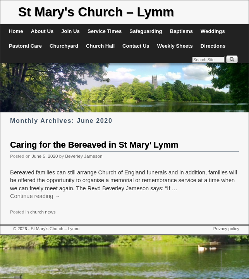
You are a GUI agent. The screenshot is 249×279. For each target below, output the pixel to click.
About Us (42, 31)
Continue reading (35, 196)
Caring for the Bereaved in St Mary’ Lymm (94, 145)
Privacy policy (226, 228)
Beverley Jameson (83, 155)
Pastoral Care (25, 46)
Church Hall (100, 46)
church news (43, 211)
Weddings (213, 31)
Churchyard (64, 46)
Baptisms (181, 31)
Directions (213, 46)
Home (16, 31)
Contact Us (135, 46)
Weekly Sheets (175, 46)
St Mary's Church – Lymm (96, 12)
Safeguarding (145, 31)
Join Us (70, 31)
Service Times (105, 31)
